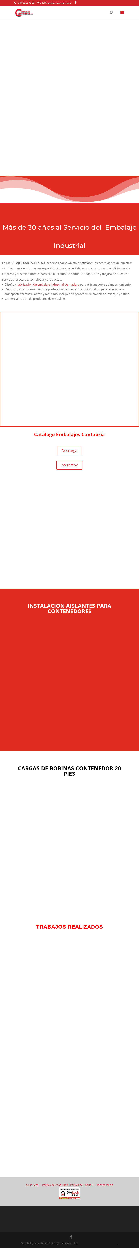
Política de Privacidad (55, 1185)
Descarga (69, 450)
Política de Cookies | (83, 1185)
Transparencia (104, 1185)
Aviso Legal (32, 1185)
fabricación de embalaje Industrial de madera (48, 284)
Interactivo (69, 465)
